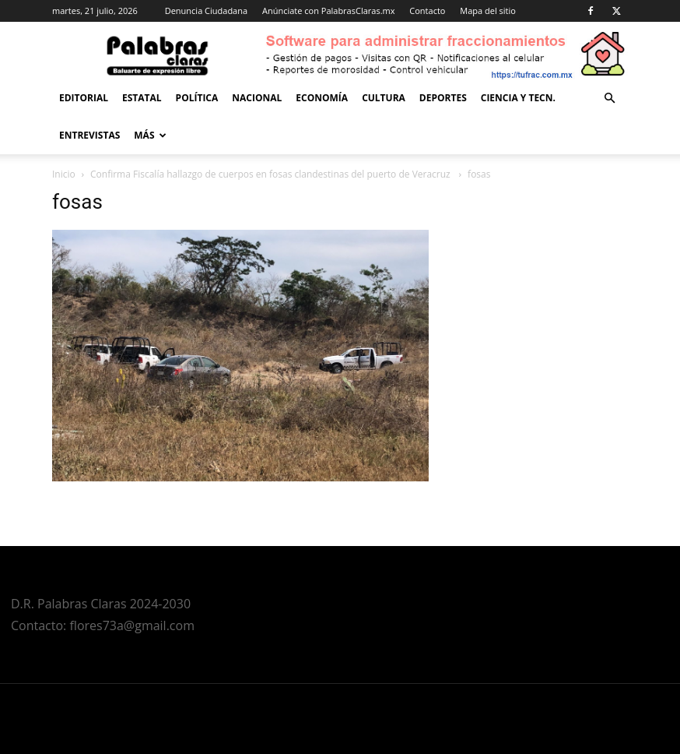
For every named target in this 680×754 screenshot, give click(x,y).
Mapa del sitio (488, 10)
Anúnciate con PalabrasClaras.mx (328, 10)
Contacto (427, 10)
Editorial (83, 97)
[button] (609, 98)
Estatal (142, 97)
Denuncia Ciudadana (206, 10)
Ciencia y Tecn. (518, 97)
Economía (322, 97)
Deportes (443, 97)
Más (150, 135)
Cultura (383, 97)
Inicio (63, 174)
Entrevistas (89, 135)
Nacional (257, 97)
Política (197, 97)
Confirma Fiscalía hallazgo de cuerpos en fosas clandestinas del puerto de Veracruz (271, 174)
